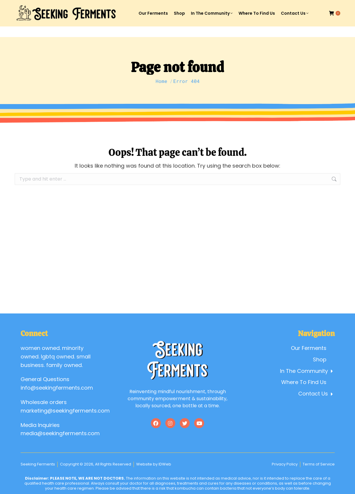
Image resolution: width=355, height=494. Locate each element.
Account (288, 5)
